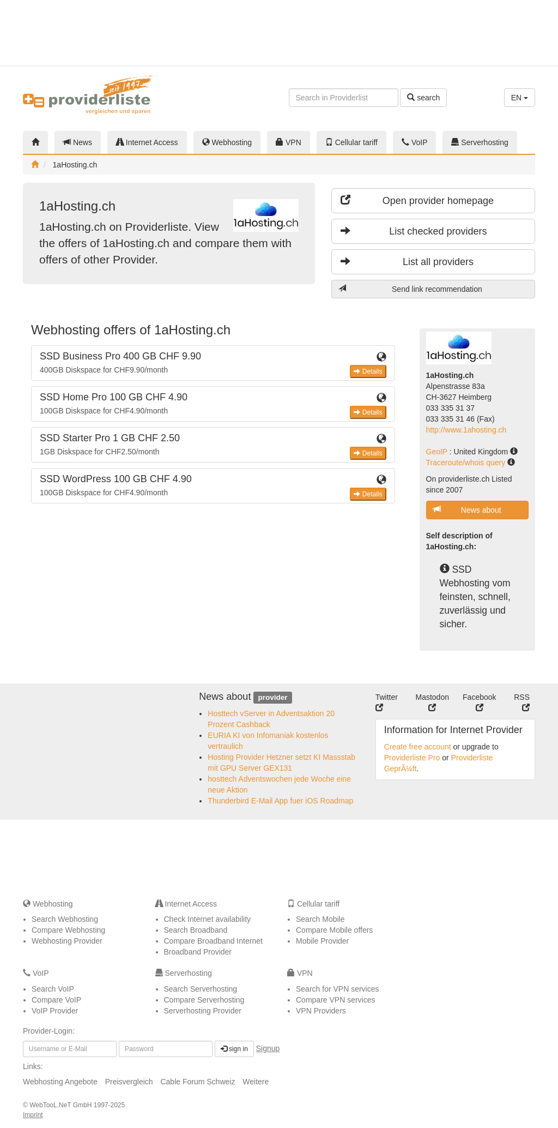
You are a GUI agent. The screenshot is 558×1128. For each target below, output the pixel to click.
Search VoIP (53, 989)
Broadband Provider (198, 951)
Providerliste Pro (412, 757)
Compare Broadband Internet (213, 941)
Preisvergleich (129, 1081)
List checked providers (414, 231)
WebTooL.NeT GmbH (61, 1105)
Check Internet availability (207, 919)
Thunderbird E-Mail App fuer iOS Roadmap (280, 800)
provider (272, 697)
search (423, 97)
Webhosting (227, 142)
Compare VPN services (335, 999)
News (77, 142)
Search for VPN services (337, 989)
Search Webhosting (65, 919)
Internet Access (147, 142)
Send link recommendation (410, 288)
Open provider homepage (417, 200)
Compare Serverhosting (204, 999)
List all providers (407, 261)
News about (467, 509)
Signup (268, 1048)
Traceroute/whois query (467, 462)
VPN (288, 142)
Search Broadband (196, 930)
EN (519, 97)
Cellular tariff (351, 142)
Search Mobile (320, 919)
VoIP (414, 142)
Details (368, 371)
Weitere (255, 1081)
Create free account (417, 746)
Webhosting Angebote (60, 1081)
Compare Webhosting (68, 930)
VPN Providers (321, 1010)
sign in (234, 1049)
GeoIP (438, 451)
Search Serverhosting (201, 989)
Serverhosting (479, 142)
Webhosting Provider (67, 941)
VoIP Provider (55, 1010)
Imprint (33, 1115)
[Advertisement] (499, 32)
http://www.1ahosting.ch (466, 429)
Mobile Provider (322, 941)
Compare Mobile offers (334, 930)
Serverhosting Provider (202, 1010)
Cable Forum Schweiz (197, 1081)
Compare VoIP (56, 999)
